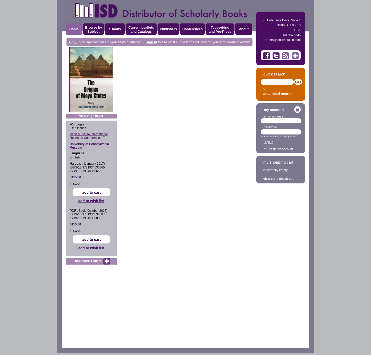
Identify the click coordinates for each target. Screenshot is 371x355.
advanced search (278, 94)
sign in (151, 42)
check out (286, 179)
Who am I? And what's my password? (280, 136)
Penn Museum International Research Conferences (89, 136)
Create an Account (280, 149)
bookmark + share (88, 261)
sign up (74, 42)
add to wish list (91, 201)
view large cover (91, 116)
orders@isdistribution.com (283, 40)
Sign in (268, 142)
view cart (269, 179)
